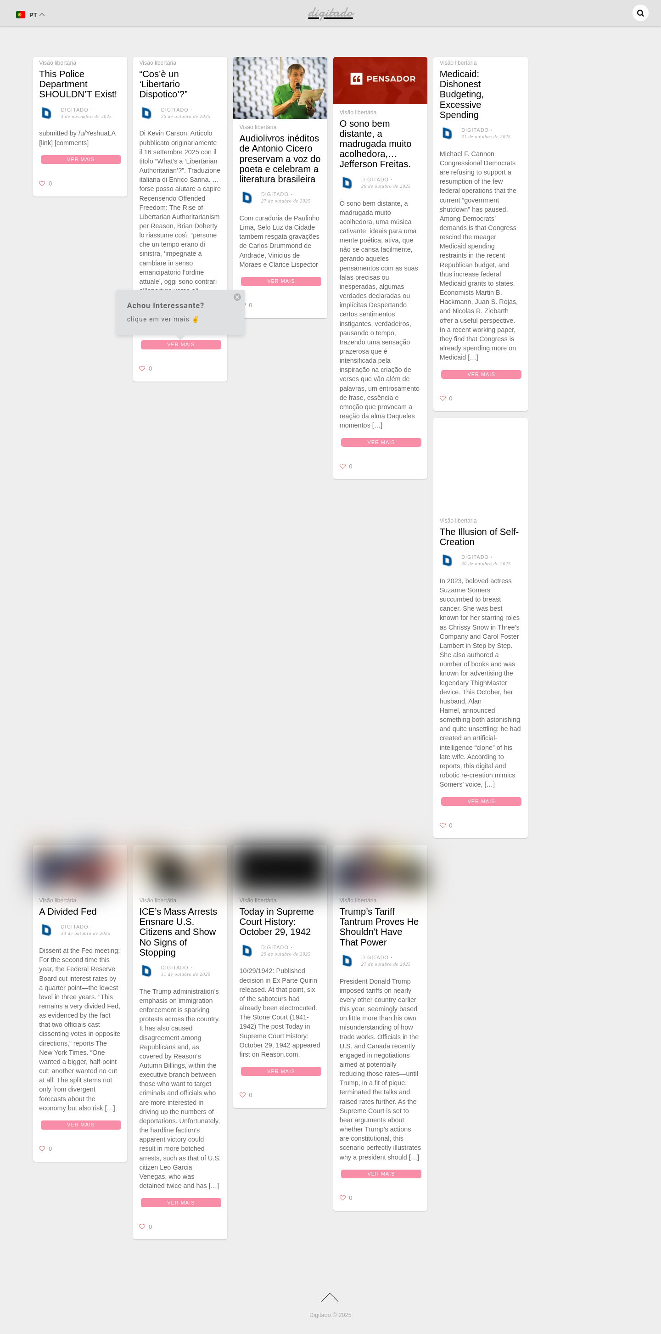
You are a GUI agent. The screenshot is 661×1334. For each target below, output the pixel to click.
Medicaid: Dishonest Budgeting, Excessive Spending (462, 94)
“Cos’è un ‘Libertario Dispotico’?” (163, 84)
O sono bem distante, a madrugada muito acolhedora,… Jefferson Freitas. (376, 143)
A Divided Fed (67, 911)
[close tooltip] (237, 298)
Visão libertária (57, 63)
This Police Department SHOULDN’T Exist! (78, 84)
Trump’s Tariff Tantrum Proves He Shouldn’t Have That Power (379, 926)
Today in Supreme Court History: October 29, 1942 (277, 921)
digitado (75, 110)
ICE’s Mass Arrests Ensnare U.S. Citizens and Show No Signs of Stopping (178, 931)
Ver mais (81, 159)
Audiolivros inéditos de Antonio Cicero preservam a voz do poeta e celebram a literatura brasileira (280, 158)
